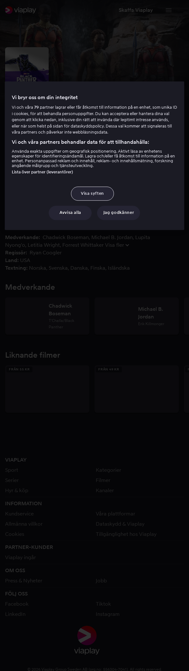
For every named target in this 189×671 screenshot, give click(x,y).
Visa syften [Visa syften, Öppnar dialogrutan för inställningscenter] (92, 193)
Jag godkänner (118, 212)
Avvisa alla (70, 212)
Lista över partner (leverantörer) (42, 172)
